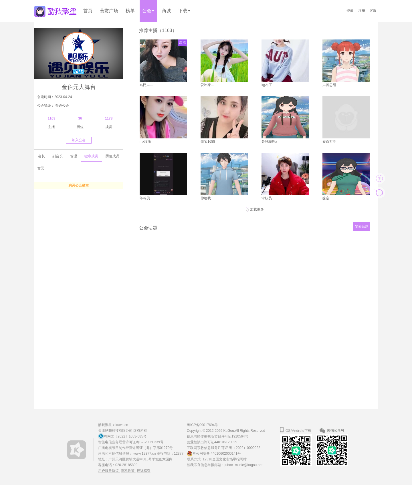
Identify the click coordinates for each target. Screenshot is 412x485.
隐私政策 (128, 471)
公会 (148, 10)
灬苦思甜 (329, 85)
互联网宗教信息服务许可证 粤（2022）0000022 (223, 448)
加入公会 (79, 140)
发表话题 (362, 226)
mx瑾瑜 (145, 142)
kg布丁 (267, 85)
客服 (373, 11)
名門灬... (146, 85)
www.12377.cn (145, 454)
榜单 (130, 10)
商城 (166, 10)
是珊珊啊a (269, 142)
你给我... (207, 198)
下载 (184, 10)
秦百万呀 (329, 142)
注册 (361, 11)
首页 (87, 10)
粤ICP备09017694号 (202, 425)
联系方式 (194, 459)
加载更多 (255, 209)
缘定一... (329, 198)
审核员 (267, 198)
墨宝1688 (208, 142)
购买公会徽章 (78, 185)
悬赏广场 (109, 10)
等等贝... (146, 198)
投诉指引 (143, 471)
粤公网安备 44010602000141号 (217, 454)
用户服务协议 (109, 471)
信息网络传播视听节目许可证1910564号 (217, 436)
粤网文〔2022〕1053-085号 (125, 436)
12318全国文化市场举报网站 (224, 459)
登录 (349, 11)
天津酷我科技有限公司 (115, 431)
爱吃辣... (207, 85)
